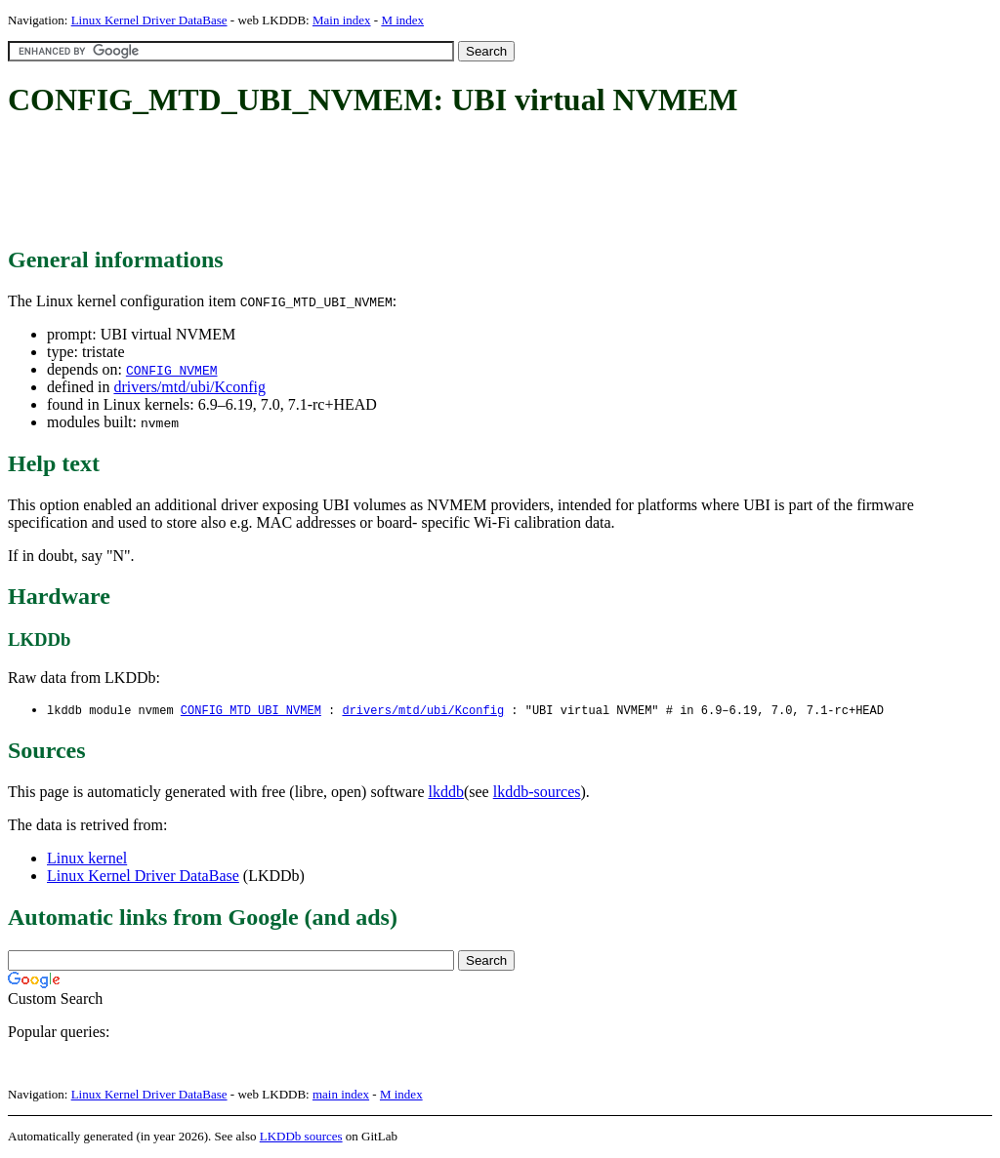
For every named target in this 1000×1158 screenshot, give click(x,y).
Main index (341, 20)
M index (402, 20)
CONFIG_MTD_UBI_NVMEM (251, 710)
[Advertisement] (363, 183)
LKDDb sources (301, 1137)
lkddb (446, 792)
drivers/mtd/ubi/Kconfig (189, 387)
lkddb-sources (537, 792)
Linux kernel (87, 859)
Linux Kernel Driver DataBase (149, 20)
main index (340, 1095)
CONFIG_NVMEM (172, 370)
